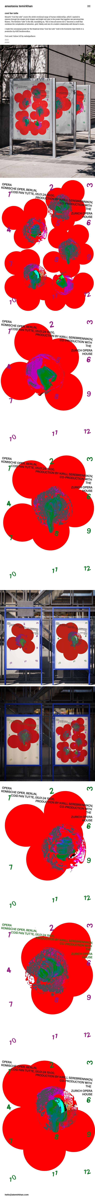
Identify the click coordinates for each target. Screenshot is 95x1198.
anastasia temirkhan (19, 6)
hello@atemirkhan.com (17, 1195)
